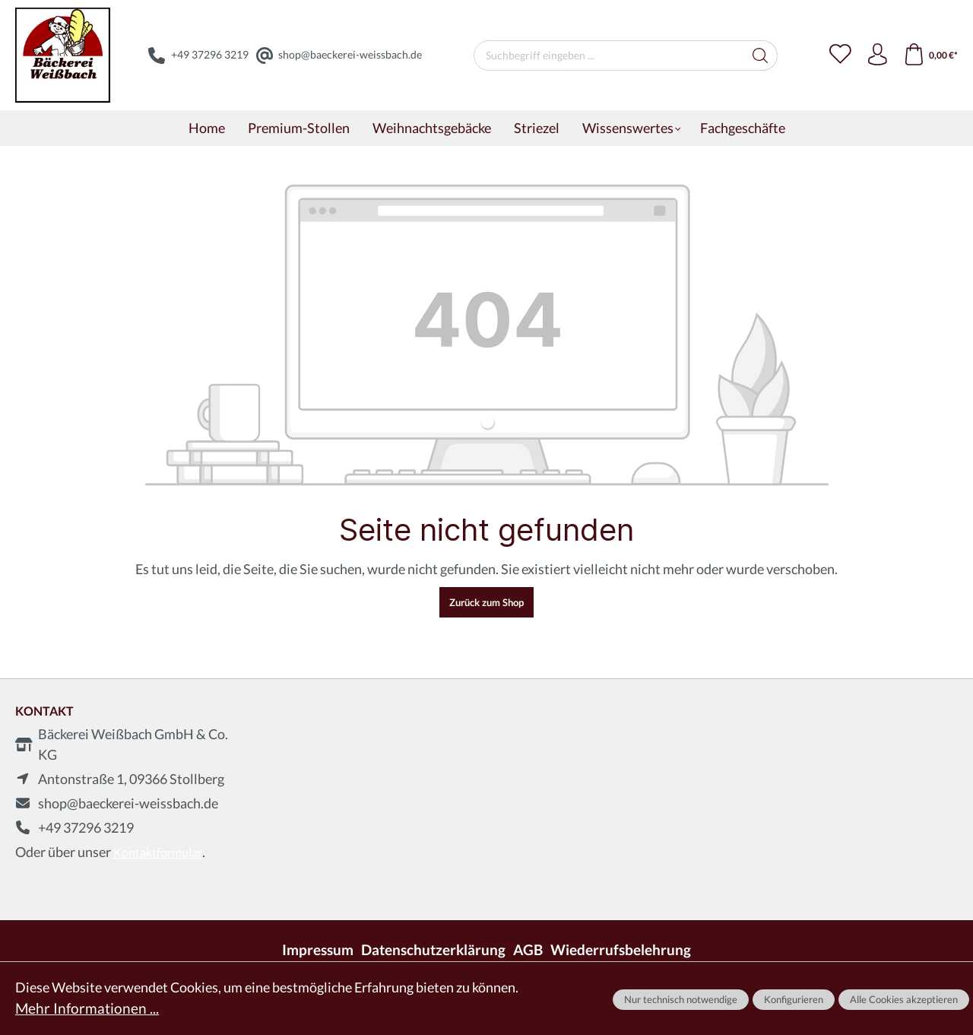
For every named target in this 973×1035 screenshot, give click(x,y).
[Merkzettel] (837, 55)
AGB (526, 949)
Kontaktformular (157, 852)
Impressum (327, 949)
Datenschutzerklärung (436, 949)
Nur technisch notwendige (680, 999)
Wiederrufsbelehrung (614, 949)
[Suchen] (759, 55)
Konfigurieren (793, 999)
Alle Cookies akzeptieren (904, 999)
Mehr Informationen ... (81, 1009)
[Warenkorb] (930, 55)
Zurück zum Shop (486, 602)
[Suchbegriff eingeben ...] (607, 55)
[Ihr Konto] (875, 55)
